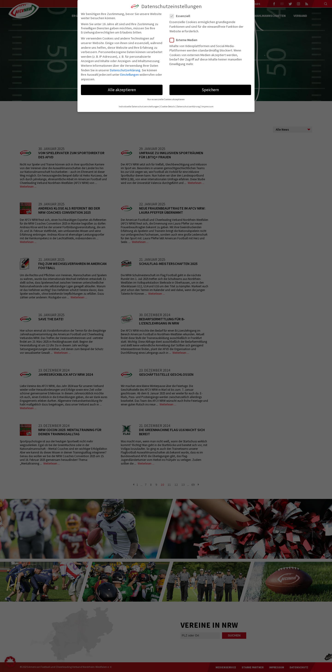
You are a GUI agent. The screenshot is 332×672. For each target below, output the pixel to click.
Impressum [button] (207, 106)
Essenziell (181, 16)
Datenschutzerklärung (125, 70)
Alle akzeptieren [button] (122, 89)
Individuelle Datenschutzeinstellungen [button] (139, 106)
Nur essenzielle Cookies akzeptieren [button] (166, 99)
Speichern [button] (210, 89)
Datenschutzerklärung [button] (188, 106)
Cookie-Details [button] (168, 106)
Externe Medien (185, 40)
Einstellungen (129, 74)
